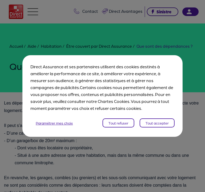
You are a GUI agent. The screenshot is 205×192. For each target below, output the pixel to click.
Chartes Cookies (113, 101)
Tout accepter (157, 123)
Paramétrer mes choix (54, 123)
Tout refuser (118, 123)
